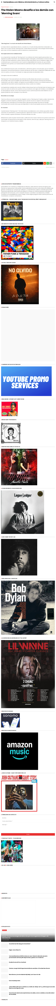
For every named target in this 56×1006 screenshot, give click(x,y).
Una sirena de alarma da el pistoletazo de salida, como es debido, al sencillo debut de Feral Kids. (31, 993)
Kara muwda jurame (14, 980)
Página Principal (5, 7)
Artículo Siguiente (50, 167)
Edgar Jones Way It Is (15, 950)
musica (11, 7)
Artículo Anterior (5, 167)
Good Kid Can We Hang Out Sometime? (19, 944)
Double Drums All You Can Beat (17, 962)
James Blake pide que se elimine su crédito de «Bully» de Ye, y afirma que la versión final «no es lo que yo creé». (32, 987)
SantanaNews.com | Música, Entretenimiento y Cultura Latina (26, 2)
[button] (1, 2)
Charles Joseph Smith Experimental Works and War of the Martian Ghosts (29, 968)
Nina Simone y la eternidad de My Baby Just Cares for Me (24, 974)
